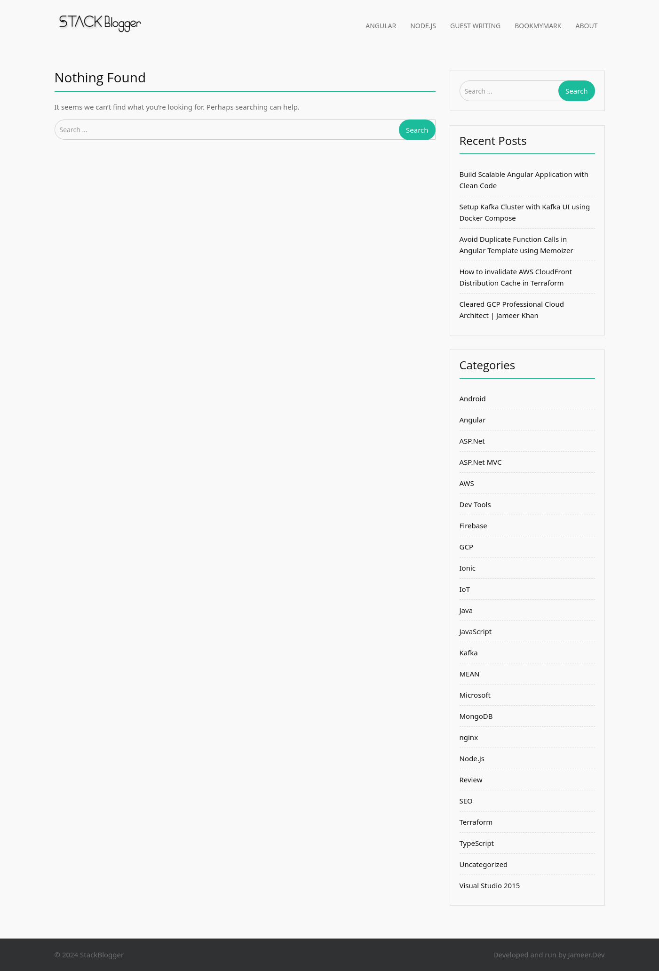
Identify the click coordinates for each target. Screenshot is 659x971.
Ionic (468, 568)
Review (471, 779)
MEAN (470, 673)
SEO (466, 800)
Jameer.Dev (586, 954)
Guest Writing (475, 25)
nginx (469, 737)
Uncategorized (484, 864)
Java (466, 610)
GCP (466, 546)
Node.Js (423, 25)
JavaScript (476, 631)
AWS (467, 483)
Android (473, 398)
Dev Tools (475, 504)
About (587, 25)
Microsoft (475, 695)
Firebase (473, 525)
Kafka (469, 652)
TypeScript (477, 843)
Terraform (476, 822)
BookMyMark (538, 25)
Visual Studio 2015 (490, 885)
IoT (465, 589)
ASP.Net (472, 441)
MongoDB (476, 716)
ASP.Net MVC (481, 462)
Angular (380, 25)
